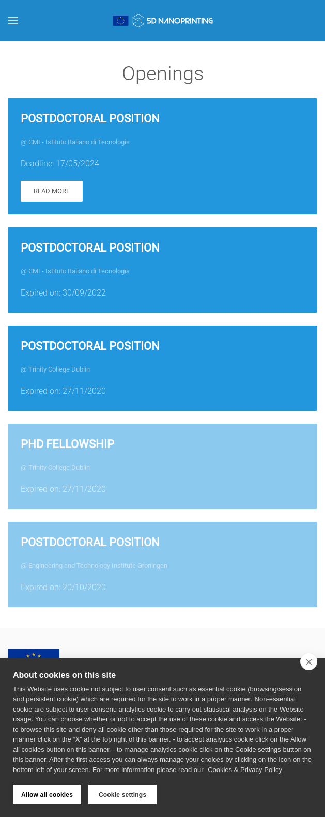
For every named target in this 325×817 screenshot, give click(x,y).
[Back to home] (162, 20)
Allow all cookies (47, 794)
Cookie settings (122, 794)
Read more (52, 191)
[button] (13, 20)
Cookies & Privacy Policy (245, 770)
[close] (308, 661)
